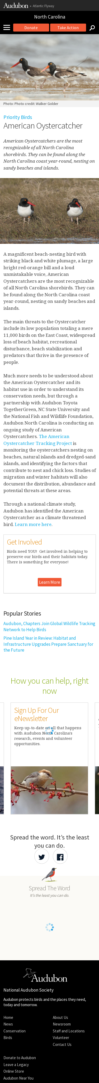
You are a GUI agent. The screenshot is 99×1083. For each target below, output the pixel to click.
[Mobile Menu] (8, 27)
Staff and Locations (69, 1030)
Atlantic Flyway (43, 6)
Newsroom (62, 1024)
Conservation (14, 1030)
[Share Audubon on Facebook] (60, 856)
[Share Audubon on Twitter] (41, 856)
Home (8, 1017)
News (8, 1024)
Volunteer (61, 1037)
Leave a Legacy (16, 1064)
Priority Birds (17, 117)
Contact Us (62, 1044)
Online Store (13, 1071)
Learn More (49, 582)
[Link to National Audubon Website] (15, 7)
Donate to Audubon (19, 1057)
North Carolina (49, 17)
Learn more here (33, 524)
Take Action (68, 27)
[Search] (90, 27)
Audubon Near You (18, 1078)
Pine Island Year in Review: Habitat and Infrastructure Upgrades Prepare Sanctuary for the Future (48, 644)
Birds (7, 1037)
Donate (31, 27)
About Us (60, 1017)
